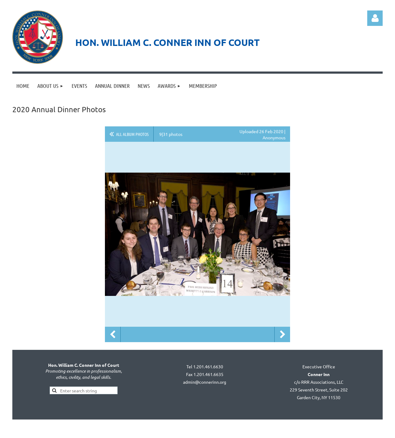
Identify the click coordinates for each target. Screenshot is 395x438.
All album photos (132, 134)
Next (282, 334)
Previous (112, 334)
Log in (375, 18)
